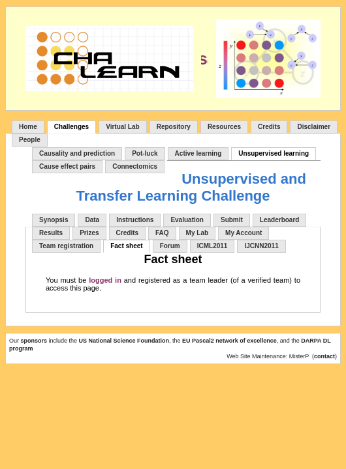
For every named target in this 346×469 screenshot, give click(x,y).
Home (28, 126)
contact (324, 356)
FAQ (162, 232)
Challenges (71, 126)
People (29, 139)
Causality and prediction (77, 153)
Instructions (134, 219)
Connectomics (134, 166)
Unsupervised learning (273, 153)
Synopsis (53, 219)
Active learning (198, 153)
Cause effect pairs (67, 166)
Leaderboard (280, 219)
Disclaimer (313, 126)
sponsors (35, 340)
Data (92, 219)
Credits (269, 126)
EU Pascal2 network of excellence (229, 340)
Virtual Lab (123, 126)
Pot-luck (144, 153)
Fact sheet (126, 245)
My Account (243, 232)
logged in (105, 280)
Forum (170, 245)
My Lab (197, 232)
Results (51, 232)
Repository (174, 126)
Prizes (89, 232)
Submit (232, 219)
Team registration (66, 245)
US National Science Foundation (124, 340)
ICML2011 (212, 245)
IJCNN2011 (261, 245)
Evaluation (187, 219)
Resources (224, 126)
